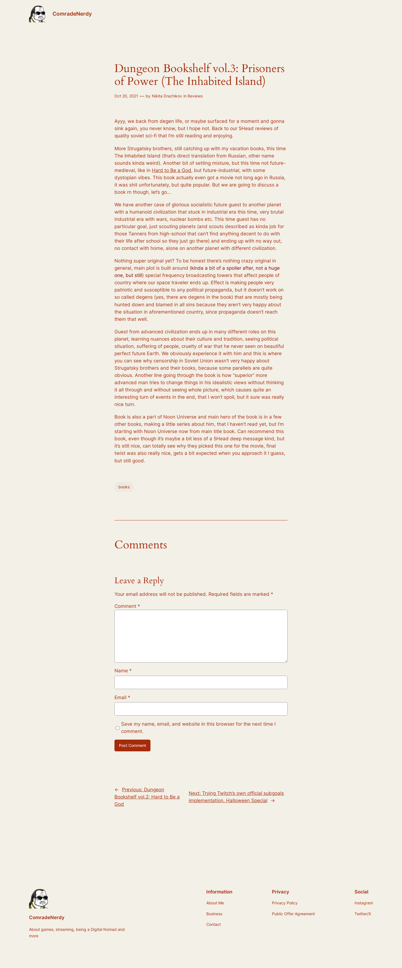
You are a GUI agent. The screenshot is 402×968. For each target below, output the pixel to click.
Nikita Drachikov (167, 96)
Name (123, 670)
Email (122, 697)
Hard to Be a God (171, 170)
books (124, 486)
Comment (127, 606)
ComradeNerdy (72, 13)
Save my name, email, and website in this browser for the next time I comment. (198, 727)
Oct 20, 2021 (126, 96)
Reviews (195, 96)
